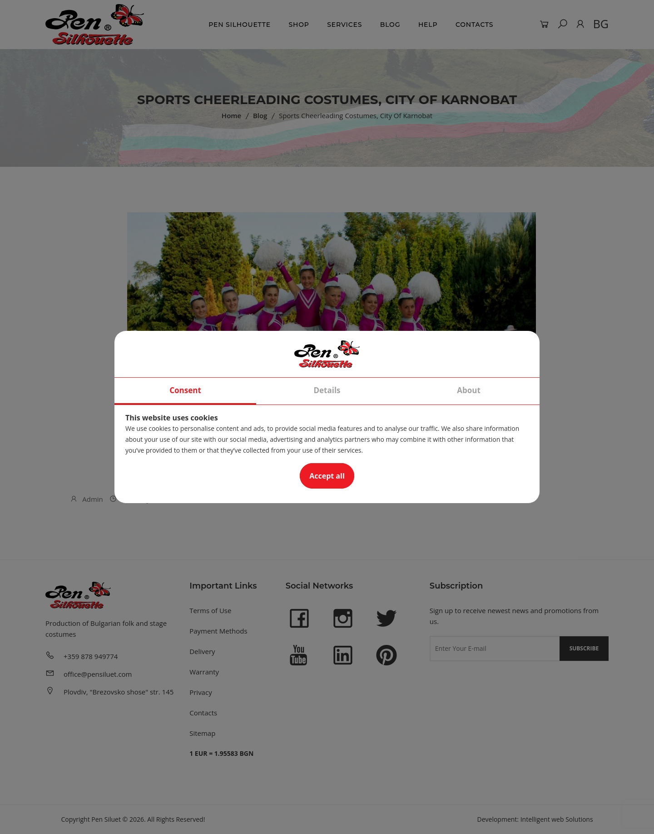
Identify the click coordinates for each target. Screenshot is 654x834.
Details (326, 390)
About (469, 390)
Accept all (327, 476)
